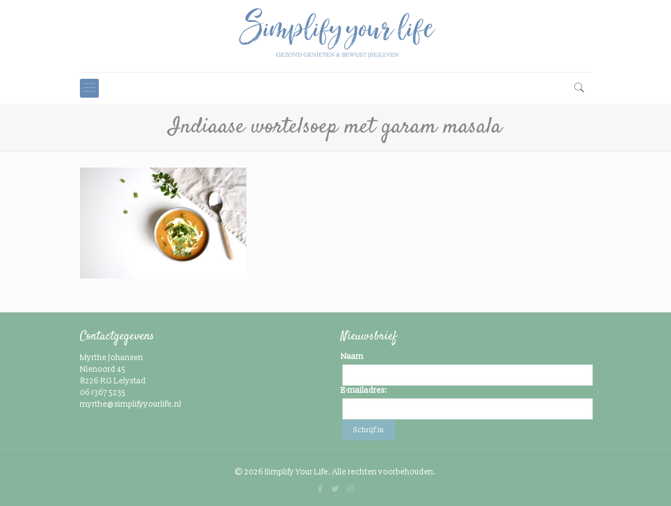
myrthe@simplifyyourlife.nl (130, 404)
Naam (352, 356)
